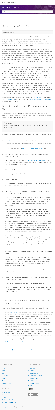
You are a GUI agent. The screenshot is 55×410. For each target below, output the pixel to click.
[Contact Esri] (37, 394)
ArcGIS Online (32, 368)
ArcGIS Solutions (32, 380)
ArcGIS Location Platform (35, 375)
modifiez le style (13, 312)
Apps (3, 380)
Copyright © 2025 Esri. (7, 407)
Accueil (4, 368)
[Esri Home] (31, 389)
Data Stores (5, 375)
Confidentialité (27, 407)
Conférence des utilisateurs (9, 400)
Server (4, 373)
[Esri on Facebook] (32, 394)
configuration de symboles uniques (37, 160)
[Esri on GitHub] (34, 394)
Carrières (4, 395)
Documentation (6, 383)
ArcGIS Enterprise (10, 2)
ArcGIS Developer (33, 378)
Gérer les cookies (36, 407)
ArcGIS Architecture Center (35, 386)
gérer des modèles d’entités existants (41, 99)
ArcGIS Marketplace (33, 383)
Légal (43, 407)
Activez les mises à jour (11, 141)
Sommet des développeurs (9, 402)
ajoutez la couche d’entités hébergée (32, 148)
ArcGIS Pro (31, 370)
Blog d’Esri (5, 397)
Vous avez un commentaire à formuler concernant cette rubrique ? (33, 350)
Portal (3, 370)
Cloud (3, 378)
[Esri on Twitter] (29, 394)
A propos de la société (8, 392)
